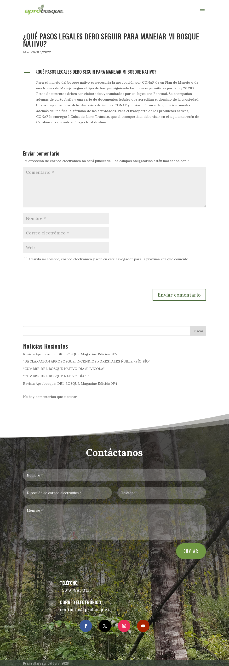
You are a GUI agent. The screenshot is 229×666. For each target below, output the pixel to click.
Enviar (187, 548)
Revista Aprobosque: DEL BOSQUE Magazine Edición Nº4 (70, 383)
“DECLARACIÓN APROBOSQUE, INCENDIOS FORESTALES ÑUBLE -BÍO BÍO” (86, 361)
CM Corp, (54, 663)
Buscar (198, 331)
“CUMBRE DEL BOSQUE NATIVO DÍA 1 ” (56, 376)
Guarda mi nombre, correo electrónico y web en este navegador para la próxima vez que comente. (109, 259)
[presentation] (59, 277)
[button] (114, 72)
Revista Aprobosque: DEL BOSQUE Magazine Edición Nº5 (70, 354)
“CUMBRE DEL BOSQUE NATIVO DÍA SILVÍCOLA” (63, 369)
